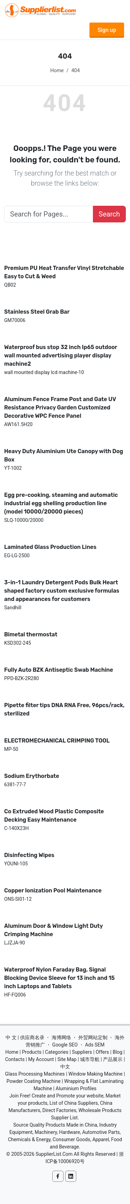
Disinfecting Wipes (29, 855)
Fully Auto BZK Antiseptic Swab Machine (58, 670)
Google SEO (65, 1045)
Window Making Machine (95, 1074)
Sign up (106, 30)
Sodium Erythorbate (31, 776)
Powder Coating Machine (34, 1081)
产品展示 (112, 1059)
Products (31, 1052)
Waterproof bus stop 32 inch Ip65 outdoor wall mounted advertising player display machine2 (60, 355)
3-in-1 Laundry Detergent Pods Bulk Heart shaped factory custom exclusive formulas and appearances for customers (61, 590)
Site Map (67, 1059)
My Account (41, 1059)
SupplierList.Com (54, 1154)
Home (57, 71)
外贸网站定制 (92, 1037)
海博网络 (61, 1037)
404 (75, 71)
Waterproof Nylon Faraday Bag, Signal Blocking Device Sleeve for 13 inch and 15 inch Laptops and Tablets (59, 978)
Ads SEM (94, 1045)
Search (109, 214)
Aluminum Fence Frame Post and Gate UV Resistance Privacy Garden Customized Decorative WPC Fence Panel (60, 407)
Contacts (15, 1059)
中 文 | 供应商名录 (25, 1037)
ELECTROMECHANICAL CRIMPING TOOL (57, 740)
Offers (102, 1052)
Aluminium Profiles (76, 1088)
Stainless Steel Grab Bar (37, 311)
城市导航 (89, 1059)
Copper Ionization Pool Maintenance (53, 890)
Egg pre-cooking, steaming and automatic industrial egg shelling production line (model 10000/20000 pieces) (61, 503)
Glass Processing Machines (35, 1074)
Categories (56, 1052)
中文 (65, 1066)
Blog (117, 1052)
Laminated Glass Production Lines (50, 547)
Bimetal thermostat (31, 634)
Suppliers (82, 1052)
